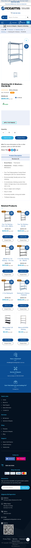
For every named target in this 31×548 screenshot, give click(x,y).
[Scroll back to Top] (28, 539)
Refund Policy (16, 541)
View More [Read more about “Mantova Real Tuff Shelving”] (7, 340)
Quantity (4, 129)
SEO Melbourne (15, 546)
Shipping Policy (23, 539)
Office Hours (7, 503)
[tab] (15, 155)
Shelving (3, 32)
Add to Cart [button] (8, 236)
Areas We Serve (7, 407)
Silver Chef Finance (8, 442)
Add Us (6, 523)
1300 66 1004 (15, 2)
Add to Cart (7, 138)
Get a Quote (28, 23)
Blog (4, 434)
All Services (6, 418)
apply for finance (9, 122)
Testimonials (6, 447)
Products (11, 29)
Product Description (15, 155)
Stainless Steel (19, 29)
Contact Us (15, 389)
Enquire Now (21, 138)
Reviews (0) (15, 159)
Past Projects (6, 405)
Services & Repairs (8, 421)
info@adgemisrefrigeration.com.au (15, 362)
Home (4, 400)
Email (4, 517)
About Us (5, 402)
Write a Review (13, 90)
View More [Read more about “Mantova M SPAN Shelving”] (23, 340)
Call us (5, 511)
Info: (2, 144)
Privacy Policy (7, 539)
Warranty (15, 539)
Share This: (4, 150)
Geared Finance (7, 444)
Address (6, 498)
